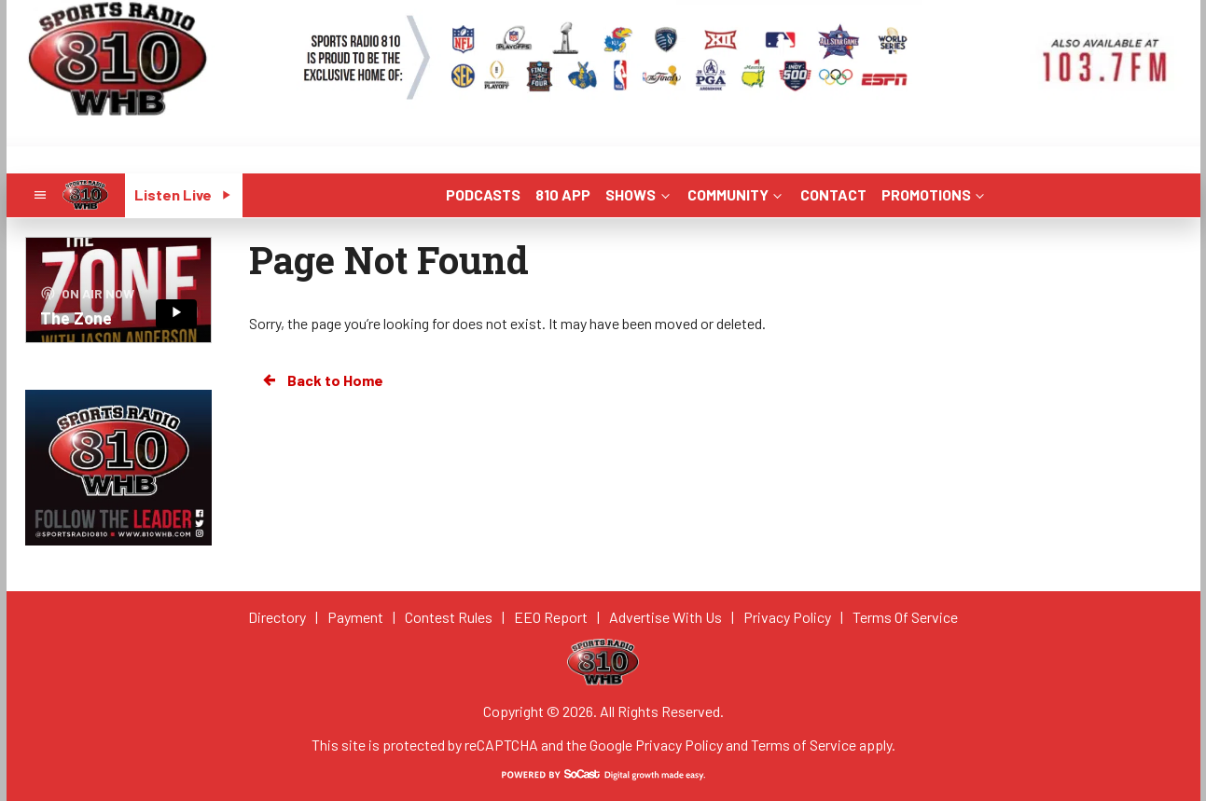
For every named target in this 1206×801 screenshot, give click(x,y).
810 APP (562, 194)
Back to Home (321, 380)
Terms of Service (803, 744)
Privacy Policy (679, 744)
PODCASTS (483, 194)
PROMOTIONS (934, 194)
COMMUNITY (736, 194)
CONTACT (833, 194)
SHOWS (638, 194)
